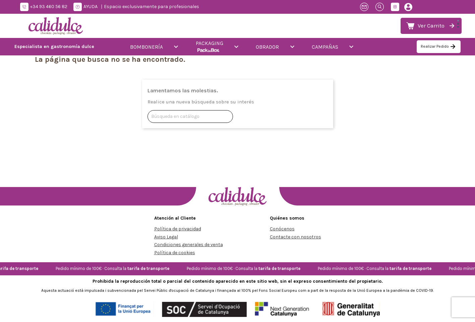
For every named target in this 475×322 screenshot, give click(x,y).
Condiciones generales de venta (188, 244)
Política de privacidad (177, 229)
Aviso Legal (166, 237)
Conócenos (282, 229)
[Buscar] (190, 116)
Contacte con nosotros (295, 237)
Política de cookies (174, 253)
